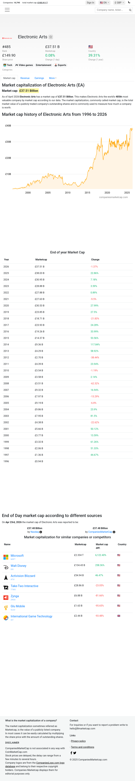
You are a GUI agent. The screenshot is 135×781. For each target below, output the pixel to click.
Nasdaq (35, 531)
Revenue (25, 78)
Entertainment (43, 65)
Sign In (90, 2)
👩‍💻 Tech (7, 65)
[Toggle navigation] (7, 9)
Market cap (9, 78)
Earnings (39, 78)
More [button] (52, 78)
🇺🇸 (103, 2)
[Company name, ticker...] (114, 10)
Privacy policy (78, 741)
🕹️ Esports (60, 65)
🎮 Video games (24, 65)
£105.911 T (42, 3)
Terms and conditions (82, 747)
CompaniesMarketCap (100, 531)
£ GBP (118, 2)
